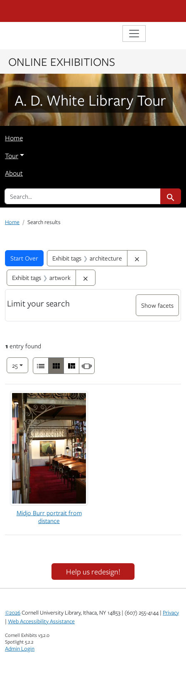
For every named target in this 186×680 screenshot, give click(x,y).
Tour (11, 155)
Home (14, 137)
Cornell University (46, 11)
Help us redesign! (93, 571)
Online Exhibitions (61, 61)
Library (30, 34)
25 (20, 364)
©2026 (12, 612)
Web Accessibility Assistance (41, 621)
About (14, 173)
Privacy (171, 612)
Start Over (24, 258)
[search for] (83, 196)
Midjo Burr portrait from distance (49, 517)
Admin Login (19, 648)
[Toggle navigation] (134, 33)
